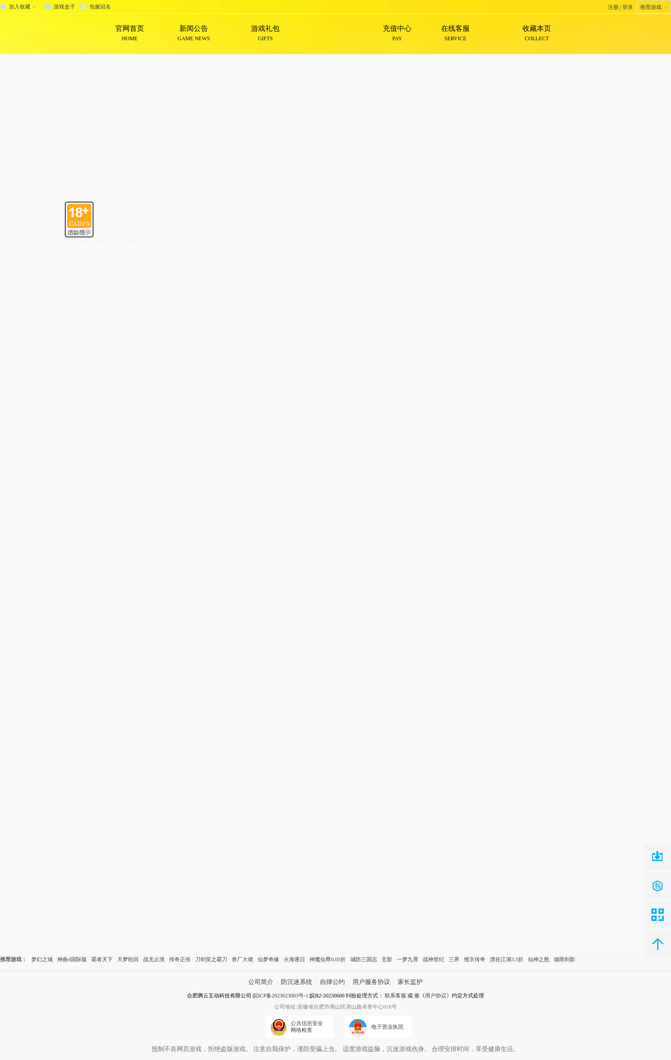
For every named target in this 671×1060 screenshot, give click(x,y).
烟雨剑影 (564, 959)
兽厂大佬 (242, 959)
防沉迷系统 (296, 982)
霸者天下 (102, 959)
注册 (613, 7)
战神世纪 (433, 959)
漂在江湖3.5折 (506, 959)
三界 (454, 959)
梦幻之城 (42, 959)
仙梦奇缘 (268, 959)
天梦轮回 (128, 959)
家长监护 (410, 982)
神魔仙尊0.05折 (328, 959)
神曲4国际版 (72, 959)
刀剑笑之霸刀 (211, 959)
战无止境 (154, 959)
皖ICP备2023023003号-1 (281, 995)
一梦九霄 (407, 959)
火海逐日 (294, 959)
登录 (627, 7)
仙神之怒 (538, 959)
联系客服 (395, 995)
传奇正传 (180, 959)
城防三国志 (363, 959)
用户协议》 (438, 995)
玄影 (387, 959)
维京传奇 (474, 959)
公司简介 (260, 982)
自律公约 (332, 982)
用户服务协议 (371, 982)
